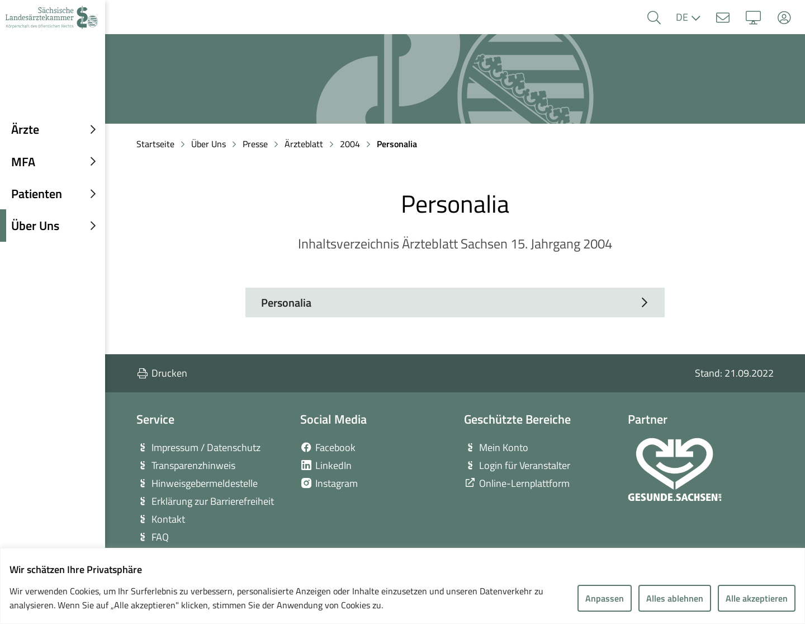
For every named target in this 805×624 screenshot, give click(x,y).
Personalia (397, 144)
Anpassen (604, 598)
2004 (350, 144)
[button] (654, 17)
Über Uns (208, 144)
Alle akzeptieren (757, 598)
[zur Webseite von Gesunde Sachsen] (675, 469)
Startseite (155, 144)
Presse (255, 144)
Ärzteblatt (304, 144)
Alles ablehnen (674, 598)
